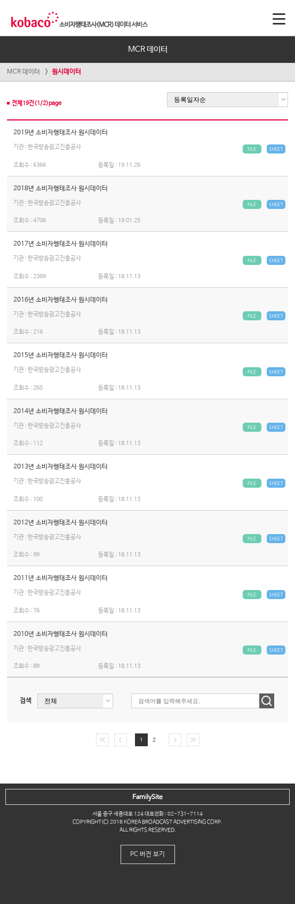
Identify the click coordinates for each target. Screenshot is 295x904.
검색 (25, 701)
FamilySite (147, 797)
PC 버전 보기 (147, 854)
